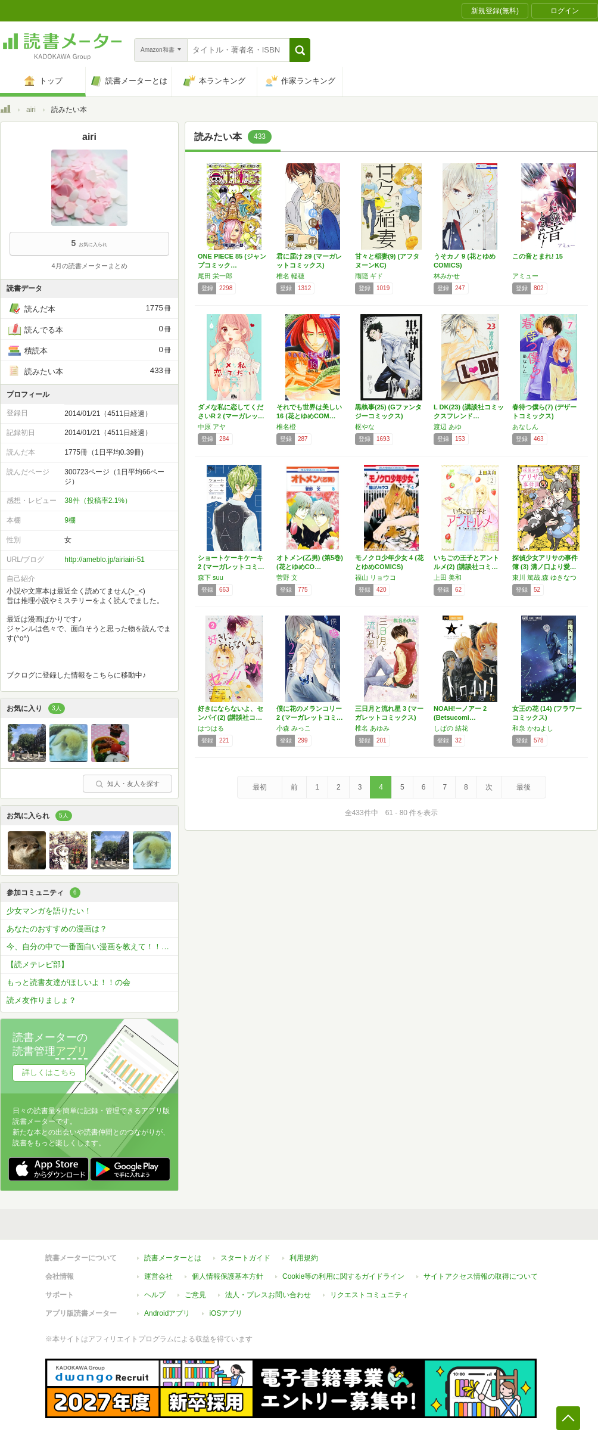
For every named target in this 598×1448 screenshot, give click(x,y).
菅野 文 (287, 577)
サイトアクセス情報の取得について (480, 1276)
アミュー (525, 275)
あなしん (525, 426)
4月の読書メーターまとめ (89, 265)
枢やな (365, 426)
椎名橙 (286, 426)
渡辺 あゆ (448, 426)
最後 (523, 787)
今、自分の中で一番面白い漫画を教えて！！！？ (92, 946)
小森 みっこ (293, 728)
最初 (260, 787)
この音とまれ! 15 (537, 256)
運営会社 (158, 1276)
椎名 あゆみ (372, 728)
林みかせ (447, 275)
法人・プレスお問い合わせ (268, 1294)
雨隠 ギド (369, 275)
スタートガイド (245, 1257)
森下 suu (210, 577)
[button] (299, 50)
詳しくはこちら (49, 1072)
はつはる (211, 728)
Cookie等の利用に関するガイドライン (343, 1276)
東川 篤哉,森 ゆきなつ (544, 577)
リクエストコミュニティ (369, 1294)
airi (31, 109)
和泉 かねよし (532, 728)
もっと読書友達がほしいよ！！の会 (68, 982)
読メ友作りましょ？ (41, 1000)
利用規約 (303, 1257)
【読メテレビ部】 (37, 964)
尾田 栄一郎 (215, 275)
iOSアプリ (225, 1313)
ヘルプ (155, 1294)
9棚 (70, 520)
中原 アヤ (212, 426)
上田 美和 (448, 577)
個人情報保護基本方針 (227, 1276)
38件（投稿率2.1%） (98, 500)
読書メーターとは (172, 1257)
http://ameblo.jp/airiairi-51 (104, 559)
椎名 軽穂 (290, 275)
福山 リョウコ (375, 577)
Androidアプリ (167, 1313)
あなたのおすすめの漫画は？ (57, 928)
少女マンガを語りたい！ (49, 910)
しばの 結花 (451, 728)
